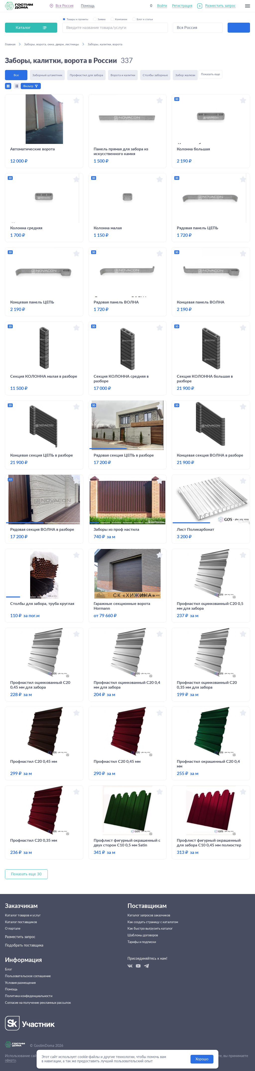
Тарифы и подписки (143, 950)
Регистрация (182, 7)
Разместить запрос (220, 7)
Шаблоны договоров (145, 941)
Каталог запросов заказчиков (151, 916)
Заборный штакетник (47, 74)
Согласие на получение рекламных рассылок (41, 1016)
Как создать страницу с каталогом (156, 924)
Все (16, 74)
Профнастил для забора (86, 74)
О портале (13, 933)
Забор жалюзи (185, 74)
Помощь (90, 7)
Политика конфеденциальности (31, 1008)
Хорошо (201, 1059)
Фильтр (30, 86)
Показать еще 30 (27, 874)
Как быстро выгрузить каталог (152, 933)
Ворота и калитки (123, 74)
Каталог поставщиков (22, 924)
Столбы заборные (155, 74)
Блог (9, 974)
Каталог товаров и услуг (25, 916)
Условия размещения (22, 991)
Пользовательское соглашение (30, 983)
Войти (162, 7)
